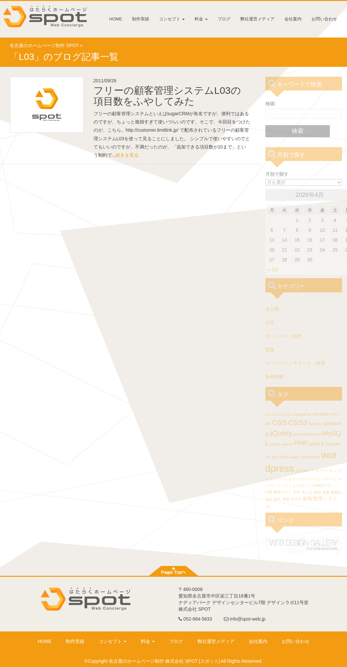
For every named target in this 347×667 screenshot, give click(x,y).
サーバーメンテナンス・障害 (295, 363)
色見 (269, 499)
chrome (321, 414)
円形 (269, 492)
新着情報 (274, 376)
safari (294, 457)
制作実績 (140, 18)
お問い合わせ (324, 18)
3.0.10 (270, 414)
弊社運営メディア (257, 18)
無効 (317, 492)
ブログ (224, 18)
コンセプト (172, 18)
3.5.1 (289, 414)
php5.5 (316, 443)
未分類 (272, 309)
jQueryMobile (303, 434)
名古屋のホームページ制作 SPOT (44, 45)
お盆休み (302, 470)
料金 (201, 18)
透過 (285, 499)
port (275, 457)
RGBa (284, 457)
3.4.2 (280, 414)
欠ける (307, 492)
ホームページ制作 (283, 336)
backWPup (302, 414)
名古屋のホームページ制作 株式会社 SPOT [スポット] (164, 661)
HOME (115, 18)
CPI (333, 414)
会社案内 (293, 18)
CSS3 (297, 422)
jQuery (281, 433)
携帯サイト (283, 492)
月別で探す (276, 174)
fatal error (316, 424)
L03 (318, 434)
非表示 (296, 499)
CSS (279, 422)
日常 (270, 322)
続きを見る (127, 155)
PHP (300, 443)
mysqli (275, 444)
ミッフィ (284, 486)
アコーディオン (323, 470)
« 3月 (273, 269)
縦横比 (336, 492)
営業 (270, 349)
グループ (329, 479)
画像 (326, 492)
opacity (287, 444)
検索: (270, 103)
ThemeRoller (310, 457)
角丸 (277, 499)
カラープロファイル (304, 479)
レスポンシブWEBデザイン (315, 486)
